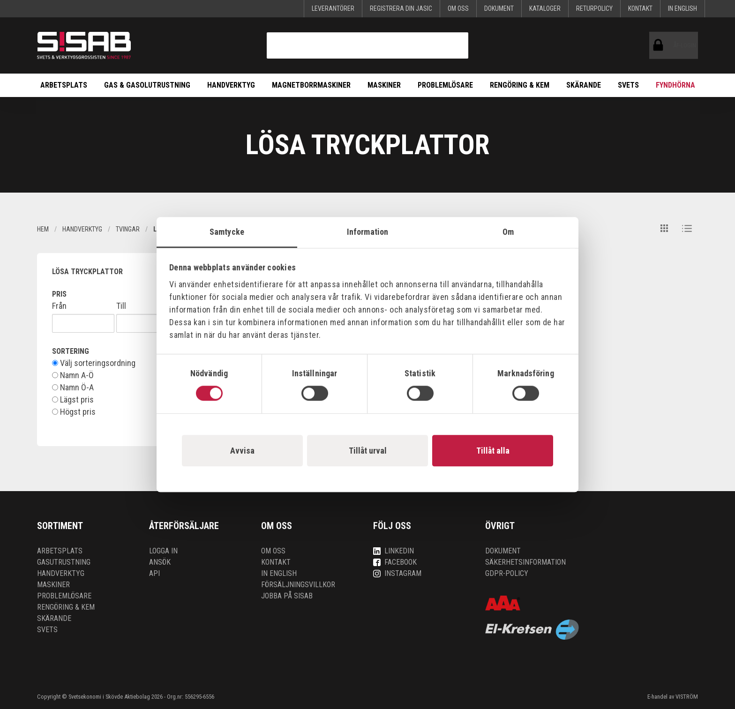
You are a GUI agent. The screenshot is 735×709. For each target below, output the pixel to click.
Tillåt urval (368, 450)
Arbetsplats (63, 85)
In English (682, 8)
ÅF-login (660, 45)
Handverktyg (231, 85)
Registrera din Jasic (401, 8)
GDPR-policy (506, 573)
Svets (628, 85)
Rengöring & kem (519, 85)
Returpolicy (594, 8)
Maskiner (384, 85)
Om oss (458, 8)
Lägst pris (73, 400)
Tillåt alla (493, 450)
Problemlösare (445, 85)
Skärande (583, 85)
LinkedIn (393, 550)
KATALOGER (545, 8)
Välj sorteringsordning (93, 363)
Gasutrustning (63, 562)
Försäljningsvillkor (298, 584)
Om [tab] (508, 232)
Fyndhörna (675, 85)
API (154, 573)
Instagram (397, 573)
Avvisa (242, 450)
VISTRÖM (686, 696)
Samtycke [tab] (227, 232)
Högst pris (74, 412)
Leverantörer (333, 8)
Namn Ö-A (73, 387)
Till (121, 306)
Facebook (395, 562)
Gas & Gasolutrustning (147, 85)
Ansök (160, 562)
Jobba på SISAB (287, 595)
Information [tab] (367, 232)
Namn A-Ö (73, 375)
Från (59, 306)
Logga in (163, 550)
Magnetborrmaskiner (311, 85)
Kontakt (640, 8)
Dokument (499, 8)
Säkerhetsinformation (525, 562)
